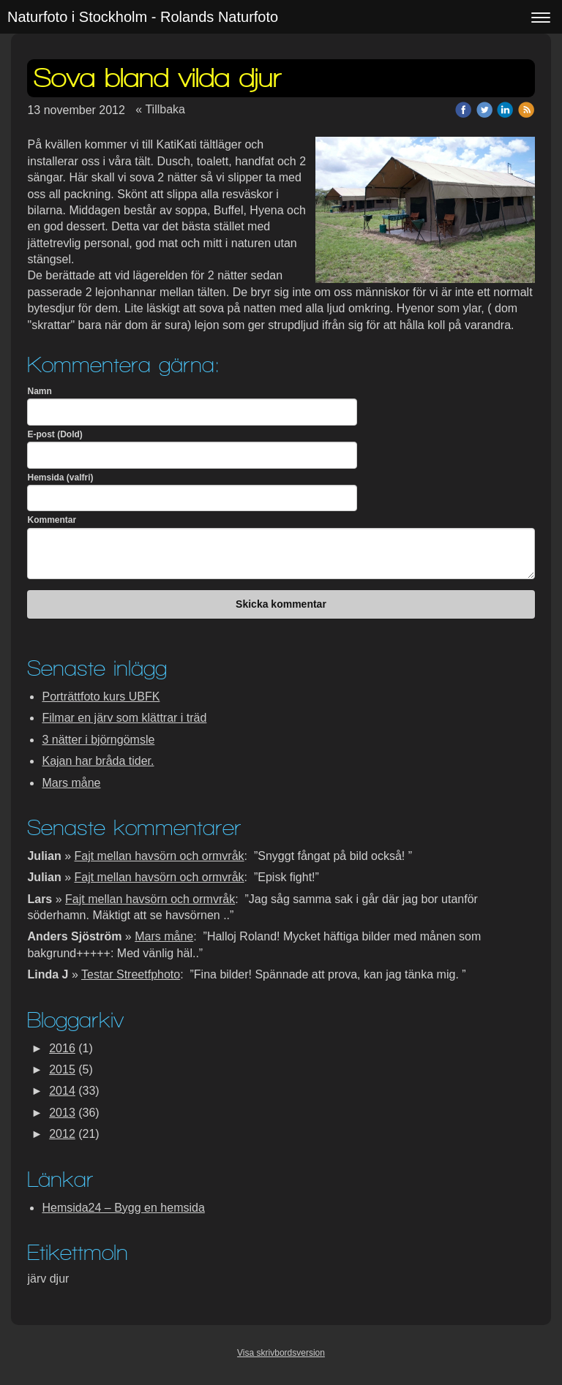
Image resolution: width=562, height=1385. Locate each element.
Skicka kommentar (281, 604)
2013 (62, 1112)
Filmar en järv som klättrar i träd (124, 718)
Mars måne (71, 783)
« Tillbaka (160, 109)
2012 (62, 1134)
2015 (62, 1069)
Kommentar (51, 520)
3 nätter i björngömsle (98, 739)
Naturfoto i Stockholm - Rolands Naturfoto (142, 17)
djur (60, 1278)
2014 (62, 1090)
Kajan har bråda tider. (98, 761)
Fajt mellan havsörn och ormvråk (159, 856)
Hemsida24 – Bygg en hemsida (123, 1207)
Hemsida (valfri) (60, 477)
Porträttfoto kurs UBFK (101, 696)
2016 (62, 1048)
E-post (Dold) (54, 434)
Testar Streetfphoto (130, 974)
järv (38, 1278)
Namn (39, 391)
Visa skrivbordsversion (281, 1353)
